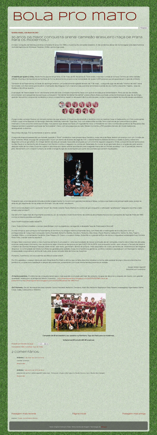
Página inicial (79, 413)
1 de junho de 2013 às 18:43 (34, 370)
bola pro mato (75, 17)
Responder (21, 363)
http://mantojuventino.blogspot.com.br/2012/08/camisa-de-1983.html (50, 281)
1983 (23, 347)
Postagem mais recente (23, 413)
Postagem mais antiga (134, 413)
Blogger (104, 427)
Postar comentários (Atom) (27, 418)
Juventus (28, 347)
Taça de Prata (38, 347)
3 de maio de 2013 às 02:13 (34, 357)
